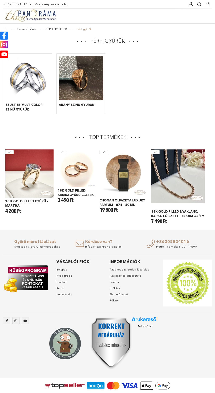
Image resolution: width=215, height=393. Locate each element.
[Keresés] (199, 4)
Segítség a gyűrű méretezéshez (37, 246)
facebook (6, 320)
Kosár (60, 288)
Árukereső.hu (144, 326)
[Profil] (191, 4)
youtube (25, 320)
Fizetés (114, 282)
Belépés (61, 269)
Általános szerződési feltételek (129, 269)
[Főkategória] (5, 29)
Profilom (61, 282)
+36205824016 (15, 4)
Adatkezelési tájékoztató (125, 275)
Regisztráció (64, 275)
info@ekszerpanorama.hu (49, 4)
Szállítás (115, 288)
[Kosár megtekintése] (207, 4)
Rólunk (114, 300)
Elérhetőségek (119, 294)
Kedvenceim (64, 294)
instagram (16, 320)
